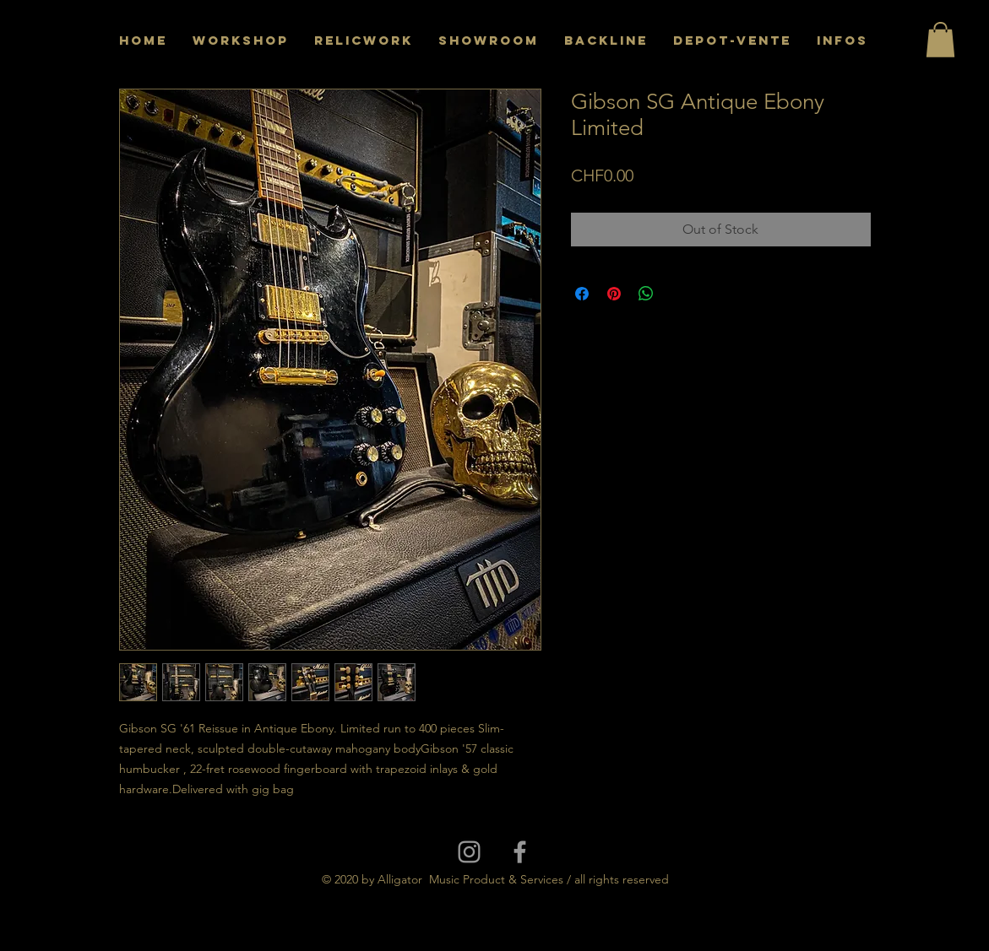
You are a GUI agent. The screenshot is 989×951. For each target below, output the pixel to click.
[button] (940, 39)
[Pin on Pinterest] (614, 294)
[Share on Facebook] (582, 294)
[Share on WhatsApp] (646, 294)
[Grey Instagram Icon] (469, 852)
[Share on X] (678, 294)
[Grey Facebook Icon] (520, 852)
